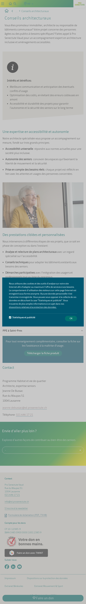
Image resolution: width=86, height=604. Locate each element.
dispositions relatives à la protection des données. (33, 307)
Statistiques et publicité (22, 317)
